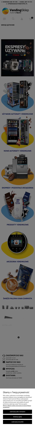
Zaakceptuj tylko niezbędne (17, 411)
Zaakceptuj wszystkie (17, 422)
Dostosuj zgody (17, 417)
